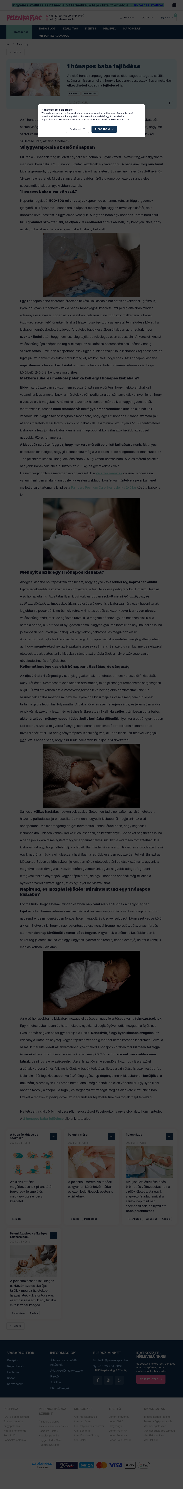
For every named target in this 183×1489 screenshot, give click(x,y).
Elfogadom (102, 129)
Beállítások (75, 129)
